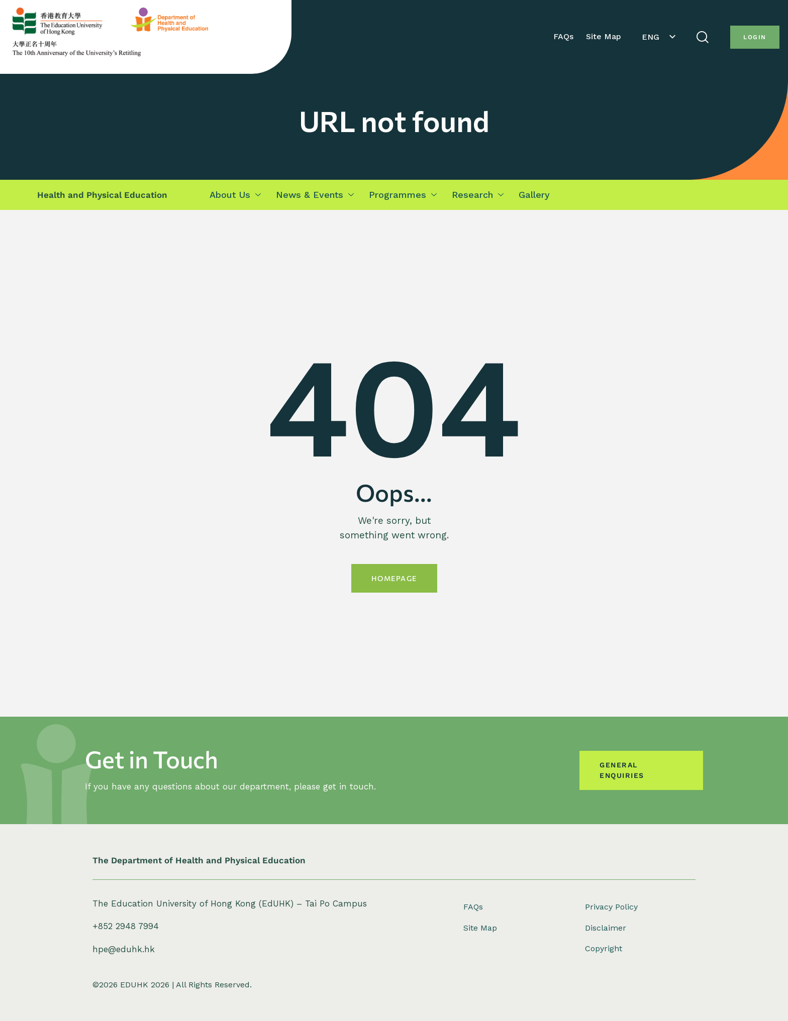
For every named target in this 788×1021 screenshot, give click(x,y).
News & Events (315, 194)
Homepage (394, 578)
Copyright (603, 948)
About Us (235, 194)
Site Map (603, 36)
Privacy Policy (611, 907)
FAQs (563, 36)
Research (478, 194)
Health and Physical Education (102, 195)
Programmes (403, 194)
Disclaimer (605, 928)
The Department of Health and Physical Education (199, 860)
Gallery (534, 194)
